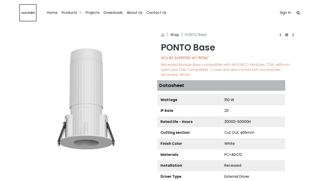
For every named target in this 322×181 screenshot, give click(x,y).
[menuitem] (52, 12)
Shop (174, 34)
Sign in (285, 12)
